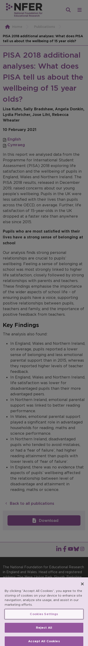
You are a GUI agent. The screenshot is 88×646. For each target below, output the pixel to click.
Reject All (44, 631)
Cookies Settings (44, 617)
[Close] (82, 587)
